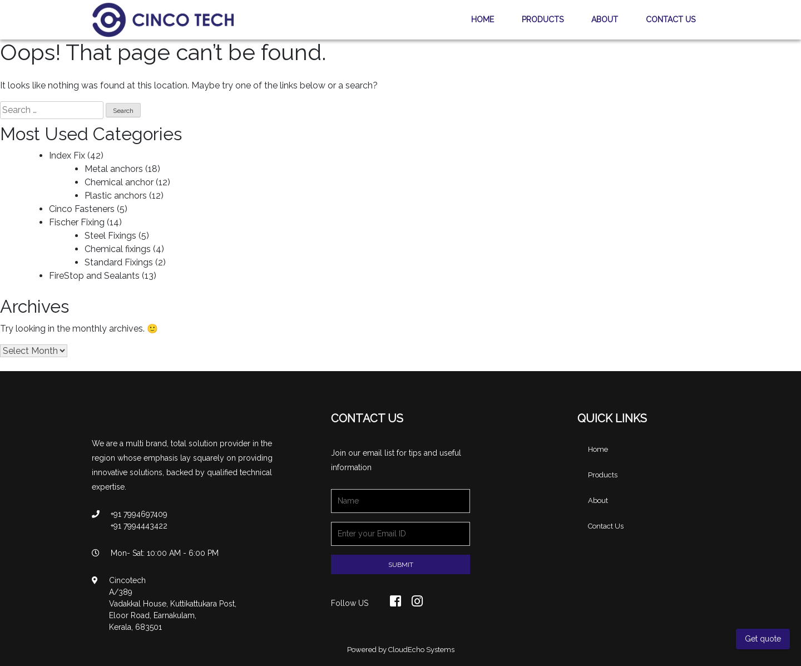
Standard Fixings (119, 262)
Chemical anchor (119, 182)
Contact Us (670, 19)
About (604, 19)
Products (542, 19)
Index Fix (67, 155)
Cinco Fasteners (82, 209)
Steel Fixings (110, 235)
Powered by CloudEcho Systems (400, 649)
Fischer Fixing (77, 222)
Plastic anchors (116, 195)
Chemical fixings (118, 249)
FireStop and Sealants (94, 275)
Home (482, 19)
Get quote (763, 638)
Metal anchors (114, 169)
